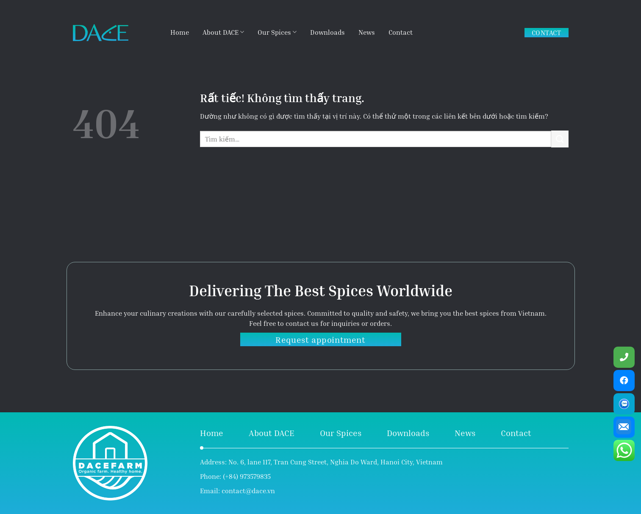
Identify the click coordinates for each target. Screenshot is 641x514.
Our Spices (277, 32)
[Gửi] (559, 139)
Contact (400, 32)
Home (179, 32)
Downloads (327, 32)
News (366, 32)
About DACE (223, 32)
